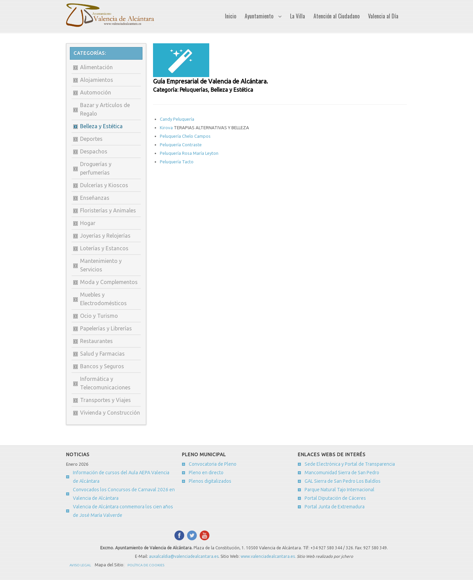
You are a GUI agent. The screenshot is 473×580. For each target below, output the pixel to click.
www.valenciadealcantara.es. (269, 556)
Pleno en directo (206, 472)
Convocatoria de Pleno (212, 464)
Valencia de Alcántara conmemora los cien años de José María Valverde (123, 511)
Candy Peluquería (177, 119)
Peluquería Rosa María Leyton (189, 153)
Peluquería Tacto (177, 161)
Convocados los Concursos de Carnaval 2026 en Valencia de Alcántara (124, 494)
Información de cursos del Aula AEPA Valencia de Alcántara (121, 477)
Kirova (167, 127)
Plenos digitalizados (210, 481)
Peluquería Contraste (181, 144)
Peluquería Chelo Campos (185, 136)
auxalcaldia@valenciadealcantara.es (183, 556)
